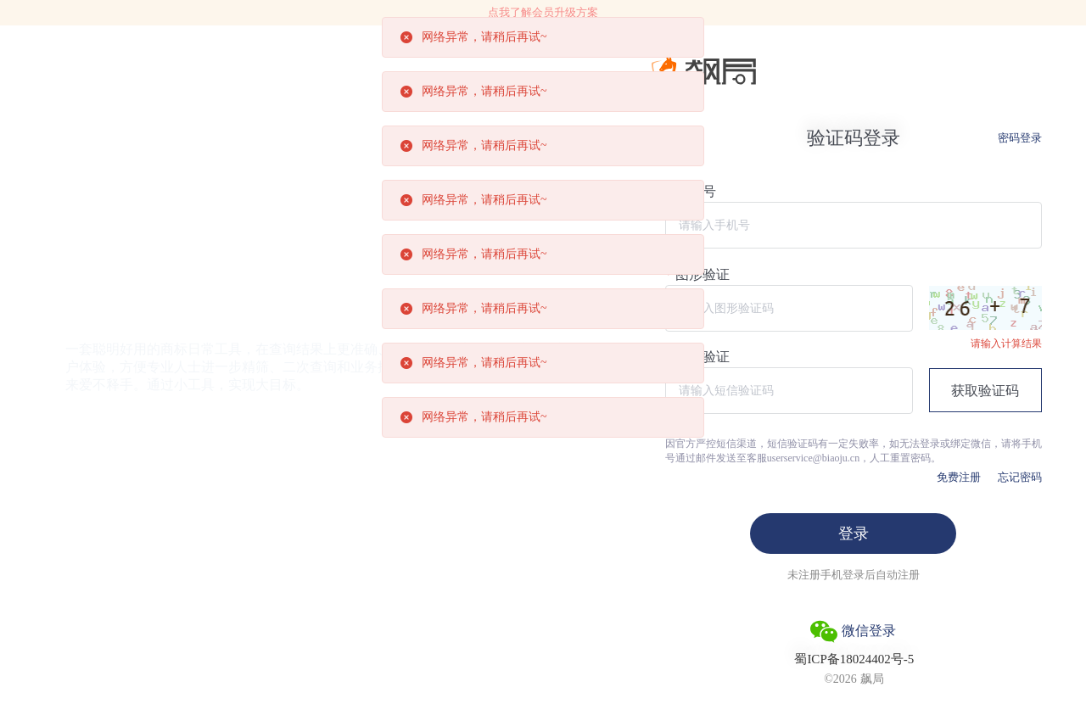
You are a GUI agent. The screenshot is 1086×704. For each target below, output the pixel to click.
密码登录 (1020, 137)
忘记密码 (1020, 477)
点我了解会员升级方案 (543, 12)
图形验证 (702, 275)
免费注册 (959, 477)
